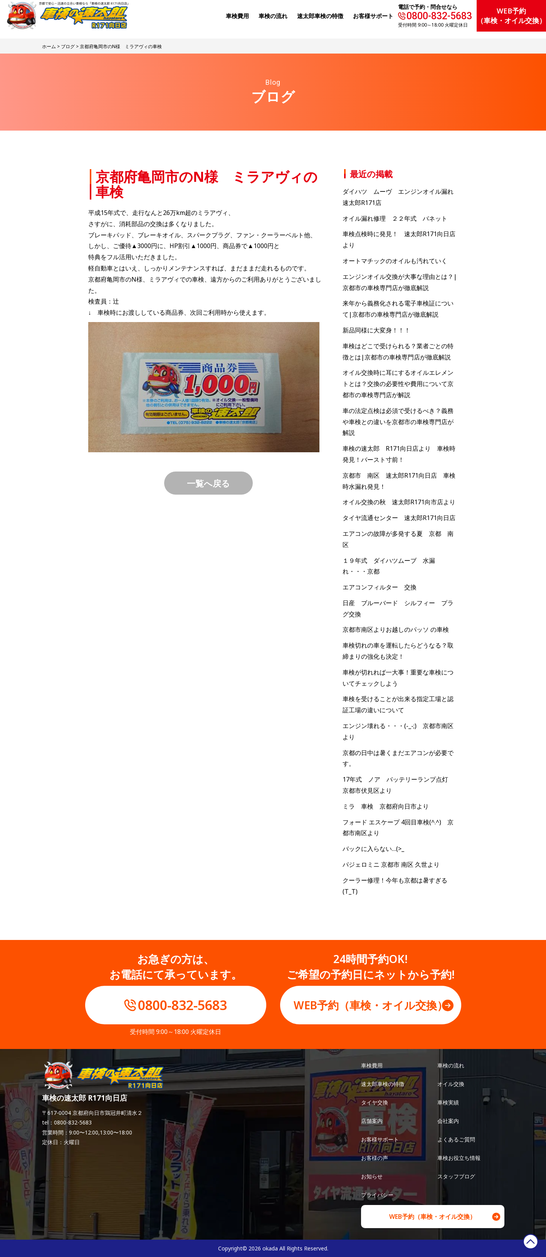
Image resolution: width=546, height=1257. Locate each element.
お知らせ (372, 1176)
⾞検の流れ (273, 16)
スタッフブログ (456, 1176)
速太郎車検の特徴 (382, 1083)
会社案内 (448, 1120)
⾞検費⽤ (237, 16)
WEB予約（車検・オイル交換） (511, 15)
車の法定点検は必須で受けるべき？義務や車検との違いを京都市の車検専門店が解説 (398, 421)
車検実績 (448, 1102)
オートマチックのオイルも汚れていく (395, 261)
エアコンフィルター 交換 (380, 587)
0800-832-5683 (439, 16)
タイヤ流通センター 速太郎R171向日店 (399, 518)
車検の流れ (450, 1065)
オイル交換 (450, 1083)
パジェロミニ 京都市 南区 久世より (391, 864)
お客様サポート (373, 16)
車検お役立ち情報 (458, 1157)
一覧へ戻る (208, 483)
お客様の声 (374, 1157)
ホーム (49, 46)
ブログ (68, 46)
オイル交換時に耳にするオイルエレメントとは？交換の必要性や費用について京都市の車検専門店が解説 (398, 383)
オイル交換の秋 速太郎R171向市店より (399, 502)
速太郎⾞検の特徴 (320, 16)
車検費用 (372, 1065)
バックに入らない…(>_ (373, 848)
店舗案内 (372, 1120)
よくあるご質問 (456, 1139)
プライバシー (377, 1194)
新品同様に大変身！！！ (376, 330)
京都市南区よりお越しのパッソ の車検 (399, 629)
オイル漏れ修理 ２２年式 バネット (395, 218)
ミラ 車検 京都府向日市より (386, 806)
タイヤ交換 (374, 1102)
